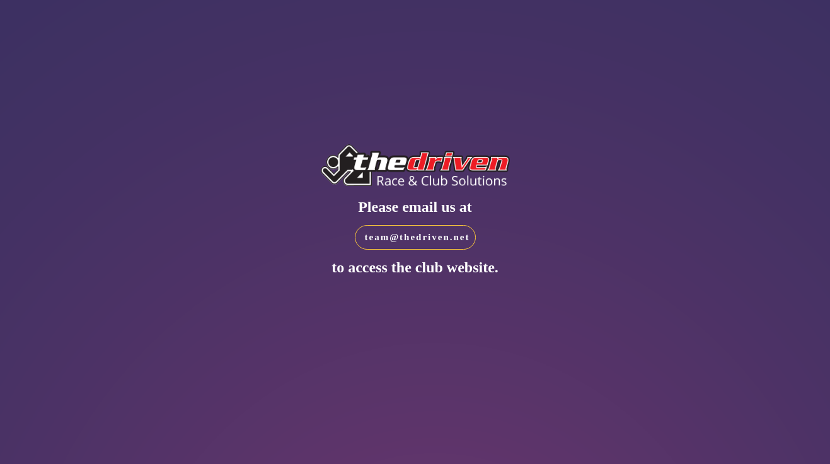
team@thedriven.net (417, 237)
